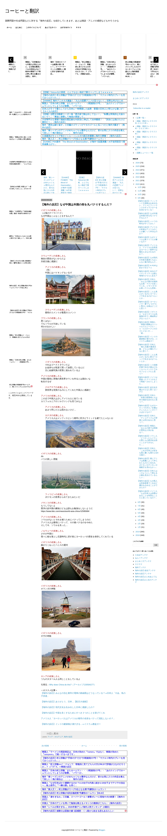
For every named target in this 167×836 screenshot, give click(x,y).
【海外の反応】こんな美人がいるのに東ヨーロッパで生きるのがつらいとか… (147, 358)
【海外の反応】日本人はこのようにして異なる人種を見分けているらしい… (147, 474)
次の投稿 (45, 746)
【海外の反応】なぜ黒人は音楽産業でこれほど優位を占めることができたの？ (147, 484)
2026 (138, 163)
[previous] (11, 60)
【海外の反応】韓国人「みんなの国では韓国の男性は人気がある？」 (147, 429)
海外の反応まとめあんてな (146, 577)
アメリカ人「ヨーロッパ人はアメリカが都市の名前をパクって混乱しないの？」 (78, 718)
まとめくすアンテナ (141, 98)
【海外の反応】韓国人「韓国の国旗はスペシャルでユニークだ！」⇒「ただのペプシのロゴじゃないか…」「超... (147, 327)
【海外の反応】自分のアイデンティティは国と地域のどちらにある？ (147, 273)
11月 (140, 191)
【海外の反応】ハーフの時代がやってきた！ (147, 222)
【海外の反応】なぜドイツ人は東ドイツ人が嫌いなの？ (147, 239)
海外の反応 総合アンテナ (145, 570)
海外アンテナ (140, 567)
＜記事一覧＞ (140, 118)
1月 (139, 527)
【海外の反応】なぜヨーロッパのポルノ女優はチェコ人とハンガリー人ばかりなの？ (147, 408)
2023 (138, 173)
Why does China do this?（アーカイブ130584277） (72, 685)
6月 (139, 509)
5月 (139, 513)
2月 (139, 524)
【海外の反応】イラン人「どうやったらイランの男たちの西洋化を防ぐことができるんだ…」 (147, 440)
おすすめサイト (66, 27)
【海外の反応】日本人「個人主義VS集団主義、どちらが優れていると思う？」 (147, 347)
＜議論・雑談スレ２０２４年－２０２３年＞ (146, 127)
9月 (139, 198)
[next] (156, 60)
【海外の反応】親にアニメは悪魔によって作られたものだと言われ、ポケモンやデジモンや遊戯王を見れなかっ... (147, 462)
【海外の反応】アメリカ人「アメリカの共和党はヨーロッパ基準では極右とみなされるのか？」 (147, 249)
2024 (138, 170)
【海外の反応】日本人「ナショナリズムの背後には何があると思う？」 (147, 419)
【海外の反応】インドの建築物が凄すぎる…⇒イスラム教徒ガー (71, 724)
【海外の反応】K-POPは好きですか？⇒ (147, 266)
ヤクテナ (138, 564)
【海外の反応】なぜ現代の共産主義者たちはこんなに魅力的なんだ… (147, 260)
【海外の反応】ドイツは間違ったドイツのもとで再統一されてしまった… (147, 380)
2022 (138, 177)
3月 (139, 520)
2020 (138, 184)
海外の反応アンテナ (141, 92)
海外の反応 (68, 737)
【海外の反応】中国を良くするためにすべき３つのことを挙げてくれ (73, 713)
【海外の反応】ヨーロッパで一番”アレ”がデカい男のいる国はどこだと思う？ (147, 305)
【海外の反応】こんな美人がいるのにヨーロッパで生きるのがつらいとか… (147, 295)
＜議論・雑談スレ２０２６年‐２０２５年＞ (146, 122)
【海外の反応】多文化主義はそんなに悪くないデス (147, 389)
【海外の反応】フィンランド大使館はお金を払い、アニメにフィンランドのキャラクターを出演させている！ (147, 205)
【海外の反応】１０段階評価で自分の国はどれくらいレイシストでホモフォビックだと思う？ (147, 369)
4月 (139, 516)
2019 (138, 532)
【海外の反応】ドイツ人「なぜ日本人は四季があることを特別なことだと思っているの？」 (147, 494)
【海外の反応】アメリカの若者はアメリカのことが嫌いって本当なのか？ (147, 230)
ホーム (9, 27)
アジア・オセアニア (55, 737)
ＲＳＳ (78, 27)
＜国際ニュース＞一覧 (144, 153)
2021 (138, 180)
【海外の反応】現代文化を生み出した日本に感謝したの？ (68, 707)
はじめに (18, 27)
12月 (140, 187)
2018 (138, 535)
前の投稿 (123, 746)
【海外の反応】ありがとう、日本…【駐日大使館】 (64, 701)
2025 (138, 166)
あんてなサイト (51, 27)
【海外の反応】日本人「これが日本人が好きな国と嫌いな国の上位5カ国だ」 (147, 451)
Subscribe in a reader (142, 108)
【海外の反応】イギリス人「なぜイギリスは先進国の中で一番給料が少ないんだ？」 (147, 315)
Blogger (102, 830)
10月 (140, 194)
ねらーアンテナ (141, 558)
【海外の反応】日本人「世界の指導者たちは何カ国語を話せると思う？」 (147, 398)
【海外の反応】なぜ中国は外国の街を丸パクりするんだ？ (147, 215)
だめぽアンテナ (141, 555)
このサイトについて (33, 27)
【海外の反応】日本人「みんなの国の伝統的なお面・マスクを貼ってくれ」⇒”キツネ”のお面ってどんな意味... (147, 283)
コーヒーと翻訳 (22, 11)
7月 (139, 506)
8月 (139, 502)
